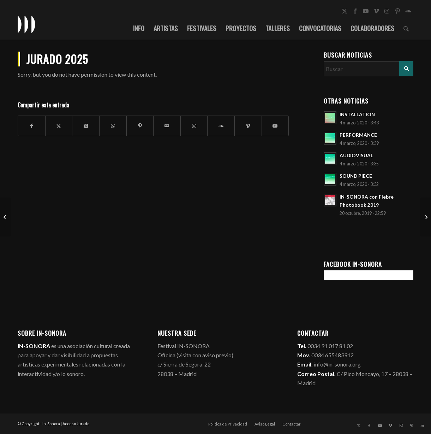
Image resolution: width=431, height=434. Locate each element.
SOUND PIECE (356, 176)
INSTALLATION (357, 114)
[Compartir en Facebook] (31, 126)
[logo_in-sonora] (26, 24)
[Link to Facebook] (355, 11)
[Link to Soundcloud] (408, 11)
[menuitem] (138, 28)
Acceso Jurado (75, 423)
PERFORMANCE (358, 135)
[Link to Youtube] (365, 11)
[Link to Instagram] (387, 11)
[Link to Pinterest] (397, 11)
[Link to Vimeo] (376, 11)
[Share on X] (85, 126)
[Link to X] (344, 11)
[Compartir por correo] (167, 126)
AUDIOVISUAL (356, 155)
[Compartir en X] (59, 126)
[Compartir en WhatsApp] (113, 126)
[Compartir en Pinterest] (140, 126)
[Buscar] (406, 28)
